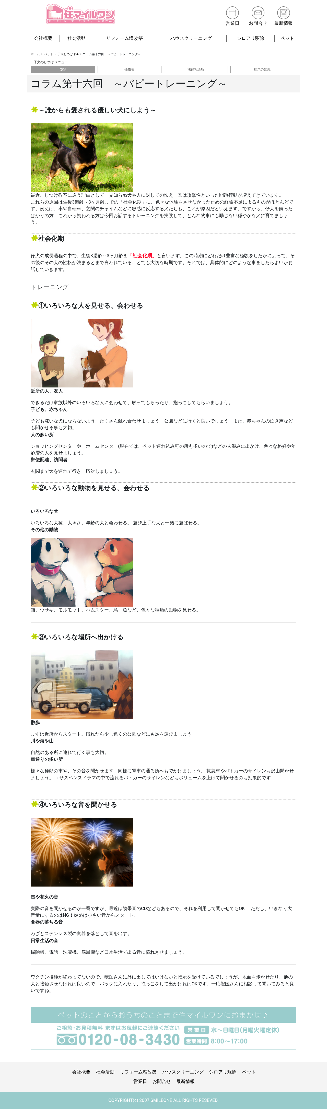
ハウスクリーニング (191, 38)
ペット (287, 38)
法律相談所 (196, 69)
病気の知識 (262, 69)
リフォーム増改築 (124, 38)
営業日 (232, 23)
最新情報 (283, 23)
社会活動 (76, 38)
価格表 (129, 69)
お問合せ (258, 23)
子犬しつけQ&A (68, 54)
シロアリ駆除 (250, 38)
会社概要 (43, 38)
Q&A (63, 69)
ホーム (35, 54)
